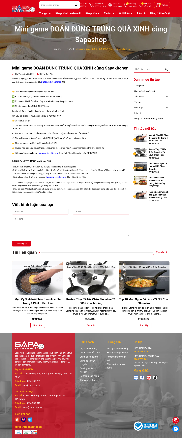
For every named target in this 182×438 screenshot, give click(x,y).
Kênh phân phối (87, 380)
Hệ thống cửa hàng (89, 376)
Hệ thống (132, 5)
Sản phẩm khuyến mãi (68, 13)
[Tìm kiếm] (166, 69)
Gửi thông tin (21, 243)
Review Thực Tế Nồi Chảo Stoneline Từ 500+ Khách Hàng (157, 152)
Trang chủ (45, 13)
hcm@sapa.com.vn (31, 385)
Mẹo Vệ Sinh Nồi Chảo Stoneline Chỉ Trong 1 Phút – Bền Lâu (158, 138)
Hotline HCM (82, 5)
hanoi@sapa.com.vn (32, 407)
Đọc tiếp (37, 325)
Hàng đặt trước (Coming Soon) (149, 118)
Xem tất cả (161, 252)
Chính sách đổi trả (89, 356)
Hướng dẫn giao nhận (117, 352)
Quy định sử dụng (88, 348)
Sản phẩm (148, 5)
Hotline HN (100, 5)
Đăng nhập (117, 6)
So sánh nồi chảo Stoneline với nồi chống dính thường (157, 180)
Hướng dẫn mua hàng (118, 348)
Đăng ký (116, 4)
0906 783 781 (33, 381)
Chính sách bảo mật (90, 352)
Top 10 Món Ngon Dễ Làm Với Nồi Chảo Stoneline (158, 166)
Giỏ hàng (165, 5)
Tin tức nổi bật (145, 129)
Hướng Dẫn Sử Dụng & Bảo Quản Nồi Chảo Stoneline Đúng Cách (158, 195)
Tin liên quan (24, 252)
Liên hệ (141, 13)
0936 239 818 (33, 403)
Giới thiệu (125, 13)
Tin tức (108, 13)
